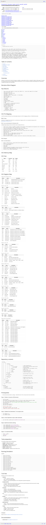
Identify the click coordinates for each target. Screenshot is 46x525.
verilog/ (4, 36)
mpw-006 (21, 4)
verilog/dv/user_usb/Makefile (5, 25)
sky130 (17, 4)
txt (42, 523)
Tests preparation (5, 71)
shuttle (14, 4)
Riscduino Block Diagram (6, 64)
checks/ (4, 29)
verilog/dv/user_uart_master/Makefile (6, 24)
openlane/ (4, 33)
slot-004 (25, 4)
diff (20, 11)
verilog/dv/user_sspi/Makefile (5, 21)
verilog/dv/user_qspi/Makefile (5, 19)
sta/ (3, 35)
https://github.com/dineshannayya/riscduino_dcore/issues (14, 514)
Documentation (5, 75)
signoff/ (4, 34)
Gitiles (5, 523)
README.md (3, 15)
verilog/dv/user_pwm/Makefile (5, 18)
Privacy (8, 523)
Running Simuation (6, 72)
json (44, 523)
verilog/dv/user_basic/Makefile (5, 16)
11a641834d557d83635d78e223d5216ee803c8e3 (12, 11)
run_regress (4, 43)
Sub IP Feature (5, 66)
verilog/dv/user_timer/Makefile (5, 22)
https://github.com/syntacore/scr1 (6, 121)
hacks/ (3, 31)
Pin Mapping (4, 68)
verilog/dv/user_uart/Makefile (5, 23)
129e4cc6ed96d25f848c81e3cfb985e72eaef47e (12, 10)
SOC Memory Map (5, 67)
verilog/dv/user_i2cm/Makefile (5, 17)
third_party (10, 4)
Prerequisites (4, 70)
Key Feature (4, 65)
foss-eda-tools (4, 4)
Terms (10, 523)
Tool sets (4, 74)
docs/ (3, 30)
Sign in (44, 1)
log (23, 7)
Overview (4, 63)
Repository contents (6, 69)
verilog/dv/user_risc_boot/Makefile (6, 20)
